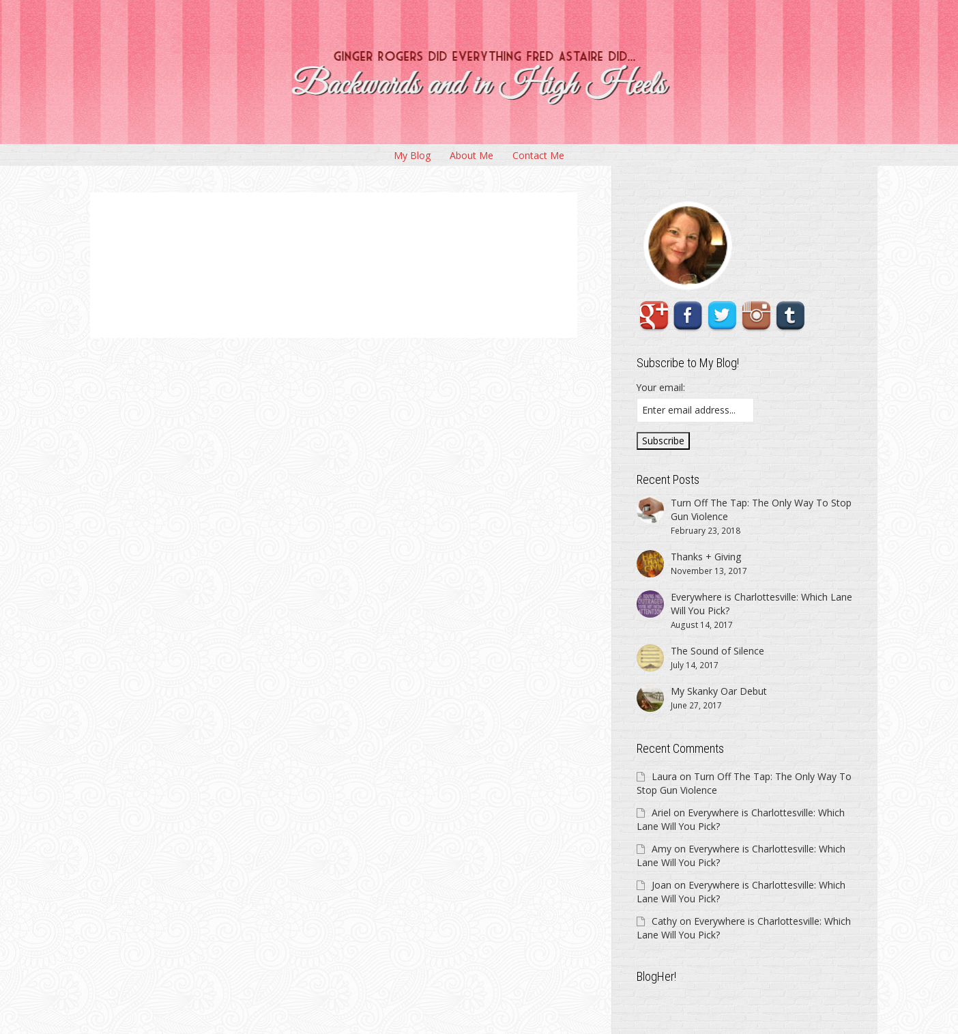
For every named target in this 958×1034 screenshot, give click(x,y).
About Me (471, 155)
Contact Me (538, 155)
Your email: (661, 387)
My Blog (412, 155)
